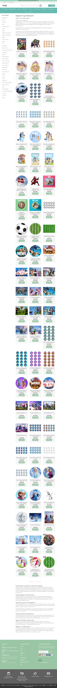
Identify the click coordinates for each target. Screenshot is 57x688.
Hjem (2, 9)
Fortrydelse (22, 659)
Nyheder (6, 9)
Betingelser (22, 653)
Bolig (3, 24)
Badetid (3, 19)
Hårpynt (3, 30)
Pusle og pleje (4, 52)
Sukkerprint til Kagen (24, 662)
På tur (3, 43)
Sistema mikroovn (5, 65)
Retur (21, 655)
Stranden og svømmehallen (7, 82)
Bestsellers (4, 22)
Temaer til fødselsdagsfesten (7, 91)
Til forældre (4, 93)
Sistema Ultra (4, 69)
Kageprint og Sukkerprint (6, 35)
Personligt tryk (44, 9)
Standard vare (4, 80)
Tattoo (3, 86)
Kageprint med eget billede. (20, 611)
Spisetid (3, 78)
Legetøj (30, 9)
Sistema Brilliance (5, 58)
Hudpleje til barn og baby (6, 32)
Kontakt (22, 646)
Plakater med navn (5, 47)
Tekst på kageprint (5, 88)
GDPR (21, 650)
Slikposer (3, 73)
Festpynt (3, 28)
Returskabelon (23, 657)
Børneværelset (24, 9)
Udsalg (26, 11)
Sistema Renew (5, 67)
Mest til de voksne (51, 9)
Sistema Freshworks (5, 60)
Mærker (30, 11)
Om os (21, 648)
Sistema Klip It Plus (5, 63)
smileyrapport (45, 662)
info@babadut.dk (11, 2)
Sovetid (3, 76)
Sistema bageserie (5, 56)
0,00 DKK (52, 5)
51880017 (4, 2)
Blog (21, 664)
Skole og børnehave (5, 71)
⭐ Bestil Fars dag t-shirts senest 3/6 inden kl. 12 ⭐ (28, 0)
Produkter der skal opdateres (7, 50)
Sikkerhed (3, 54)
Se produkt (21, 55)
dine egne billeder (26, 23)
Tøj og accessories (36, 9)
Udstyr (19, 9)
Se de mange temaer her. (45, 617)
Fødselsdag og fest (12, 9)
